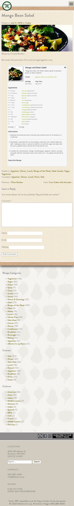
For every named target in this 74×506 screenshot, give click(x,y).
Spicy (10, 288)
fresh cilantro (25, 117)
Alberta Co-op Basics (17, 344)
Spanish (11, 410)
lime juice (24, 93)
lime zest (24, 95)
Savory (10, 297)
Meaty (10, 311)
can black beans (26, 105)
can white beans (26, 107)
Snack (10, 380)
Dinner (43, 77)
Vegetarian (6, 174)
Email (4, 240)
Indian (10, 407)
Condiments (13, 329)
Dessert (11, 368)
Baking (11, 338)
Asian (10, 395)
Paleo (10, 308)
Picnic (51, 77)
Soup (10, 291)
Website (5, 247)
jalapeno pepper (26, 114)
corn (23, 100)
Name (4, 233)
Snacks (60, 171)
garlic (23, 121)
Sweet (10, 285)
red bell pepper (26, 112)
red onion (24, 91)
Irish (9, 416)
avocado (24, 119)
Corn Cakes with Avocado (60, 182)
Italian (10, 398)
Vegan (67, 171)
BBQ (10, 413)
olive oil (24, 98)
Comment (7, 201)
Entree (11, 323)
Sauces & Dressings (16, 300)
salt (23, 124)
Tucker (28, 23)
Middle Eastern (14, 422)
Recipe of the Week (42, 171)
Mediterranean (14, 401)
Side (55, 77)
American (12, 392)
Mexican (11, 404)
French (11, 419)
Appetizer (37, 77)
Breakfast (12, 332)
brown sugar (25, 102)
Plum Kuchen (17, 182)
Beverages (12, 335)
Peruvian (11, 425)
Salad (54, 171)
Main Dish (12, 362)
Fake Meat (12, 320)
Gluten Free (13, 317)
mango (24, 110)
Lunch (47, 77)
